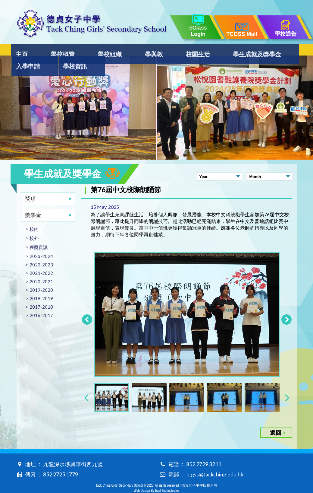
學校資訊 (281, 50)
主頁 (23, 50)
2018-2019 (41, 286)
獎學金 (33, 202)
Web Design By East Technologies (156, 478)
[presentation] (86, 385)
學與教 (119, 50)
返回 (275, 420)
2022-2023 (41, 252)
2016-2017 (41, 303)
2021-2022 (41, 261)
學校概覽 (52, 50)
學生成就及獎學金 (199, 50)
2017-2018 (41, 294)
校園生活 (151, 50)
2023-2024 (41, 244)
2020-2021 (41, 269)
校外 (34, 226)
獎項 (30, 186)
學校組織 (87, 50)
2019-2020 (41, 278)
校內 (34, 217)
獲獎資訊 (39, 235)
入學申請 (246, 50)
